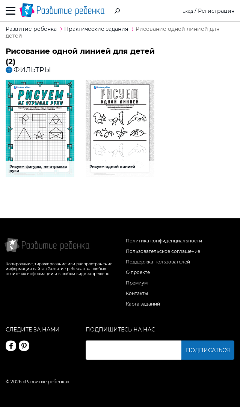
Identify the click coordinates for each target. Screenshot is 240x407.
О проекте (138, 272)
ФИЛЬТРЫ (28, 70)
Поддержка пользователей (158, 262)
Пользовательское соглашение (163, 251)
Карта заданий (143, 304)
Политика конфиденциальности (164, 241)
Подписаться (208, 350)
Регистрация (216, 11)
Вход (186, 11)
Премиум (137, 283)
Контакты (137, 293)
